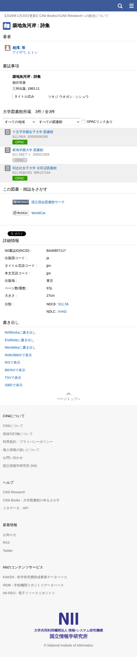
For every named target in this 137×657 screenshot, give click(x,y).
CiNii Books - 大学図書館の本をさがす (31, 500)
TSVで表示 (13, 378)
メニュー (131, 5)
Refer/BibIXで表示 (18, 355)
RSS (6, 542)
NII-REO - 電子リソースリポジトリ (29, 593)
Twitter (8, 551)
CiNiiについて (13, 426)
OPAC (20, 142)
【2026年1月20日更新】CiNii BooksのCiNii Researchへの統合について (56, 16)
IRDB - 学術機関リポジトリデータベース (33, 585)
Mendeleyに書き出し (20, 347)
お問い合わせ (13, 457)
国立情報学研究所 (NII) (20, 466)
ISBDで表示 (14, 385)
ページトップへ (68, 399)
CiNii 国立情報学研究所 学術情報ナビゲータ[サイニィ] (21, 5)
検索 (120, 5)
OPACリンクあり (97, 122)
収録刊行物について (18, 434)
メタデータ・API (15, 508)
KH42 (62, 311)
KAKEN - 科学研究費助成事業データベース (35, 577)
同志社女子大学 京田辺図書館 (34, 168)
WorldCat (38, 213)
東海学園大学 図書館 (27, 150)
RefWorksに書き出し (20, 332)
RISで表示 (12, 362)
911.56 (63, 304)
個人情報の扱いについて (21, 450)
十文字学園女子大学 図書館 (32, 132)
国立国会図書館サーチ (48, 202)
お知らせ (9, 535)
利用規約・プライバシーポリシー (28, 442)
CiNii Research (14, 492)
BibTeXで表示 (15, 370)
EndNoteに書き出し (19, 340)
